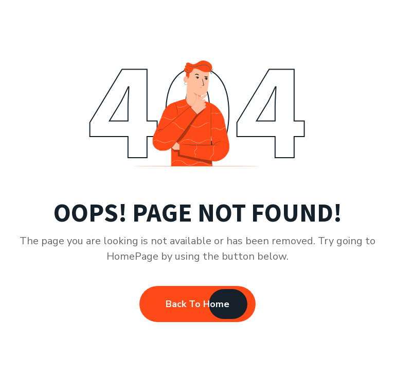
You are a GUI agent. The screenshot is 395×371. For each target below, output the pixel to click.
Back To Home (197, 304)
